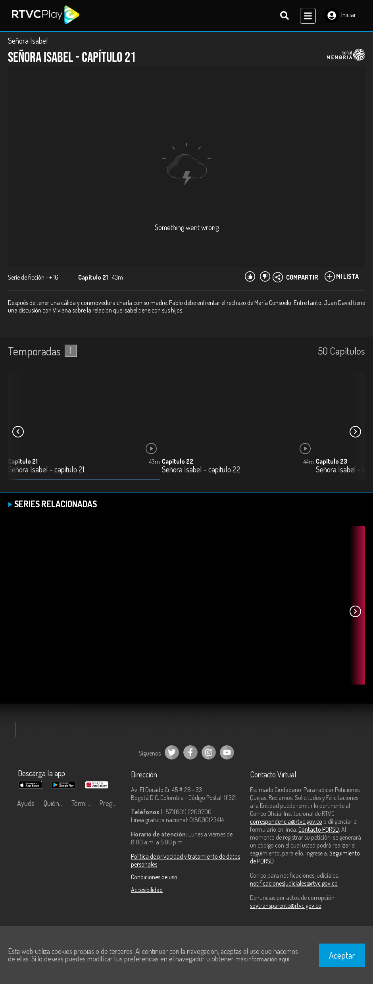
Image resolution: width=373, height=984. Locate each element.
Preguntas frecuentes (111, 803)
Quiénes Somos (55, 803)
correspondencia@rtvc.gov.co (286, 821)
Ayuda (26, 803)
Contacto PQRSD (318, 829)
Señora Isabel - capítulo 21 (46, 470)
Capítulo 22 (177, 462)
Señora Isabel (28, 40)
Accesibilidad (147, 890)
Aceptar (342, 955)
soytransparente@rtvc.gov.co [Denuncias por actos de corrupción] (285, 905)
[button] (355, 432)
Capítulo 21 (23, 462)
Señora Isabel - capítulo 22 (201, 470)
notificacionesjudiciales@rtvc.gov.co (294, 883)
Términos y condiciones (83, 803)
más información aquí (262, 959)
